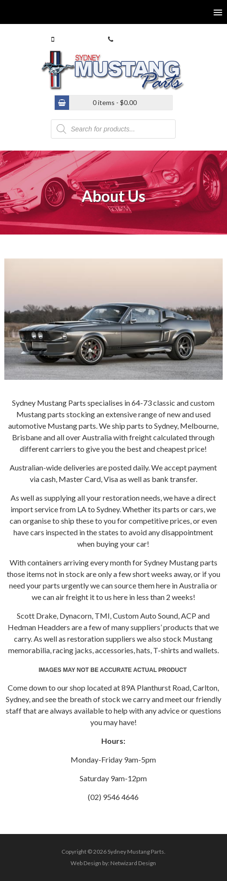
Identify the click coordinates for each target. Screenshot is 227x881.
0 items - (115, 102)
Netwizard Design (133, 863)
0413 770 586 (76, 39)
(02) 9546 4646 (137, 39)
